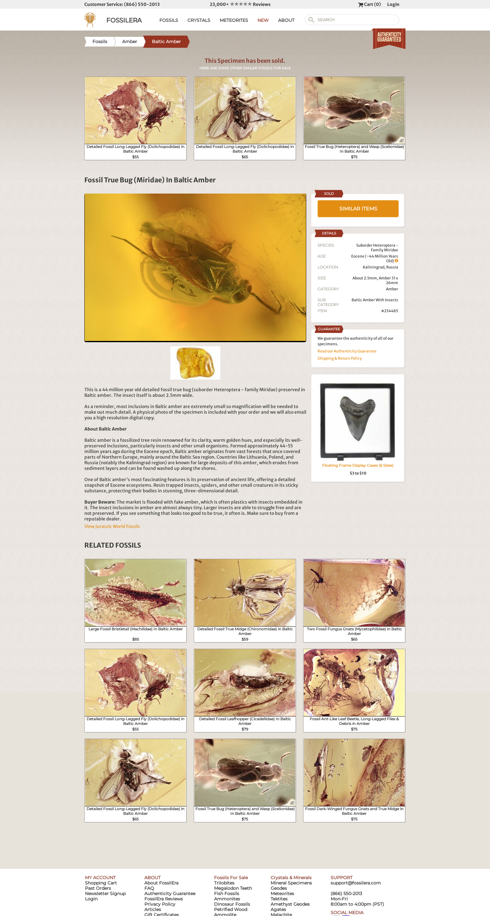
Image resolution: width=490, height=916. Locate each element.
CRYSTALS (199, 20)
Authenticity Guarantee (169, 893)
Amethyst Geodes (290, 904)
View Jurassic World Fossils (112, 526)
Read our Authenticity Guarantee (347, 351)
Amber (392, 289)
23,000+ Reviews (240, 4)
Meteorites (282, 893)
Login (393, 4)
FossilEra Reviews (163, 899)
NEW (263, 20)
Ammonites (227, 899)
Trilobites (224, 883)
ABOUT (286, 20)
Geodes (279, 888)
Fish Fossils (226, 893)
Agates (278, 909)
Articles (152, 909)
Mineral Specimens (291, 883)
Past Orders (98, 888)
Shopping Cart (101, 883)
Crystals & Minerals (291, 877)
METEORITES (234, 20)
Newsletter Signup (105, 893)
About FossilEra (161, 883)
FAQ (149, 888)
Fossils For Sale (231, 877)
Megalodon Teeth (233, 888)
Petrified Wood (230, 909)
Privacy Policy (159, 904)
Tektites (279, 899)
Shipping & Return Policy (340, 358)
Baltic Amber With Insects (375, 300)
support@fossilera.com (356, 883)
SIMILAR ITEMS (358, 209)
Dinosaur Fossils (232, 904)
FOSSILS (168, 20)
